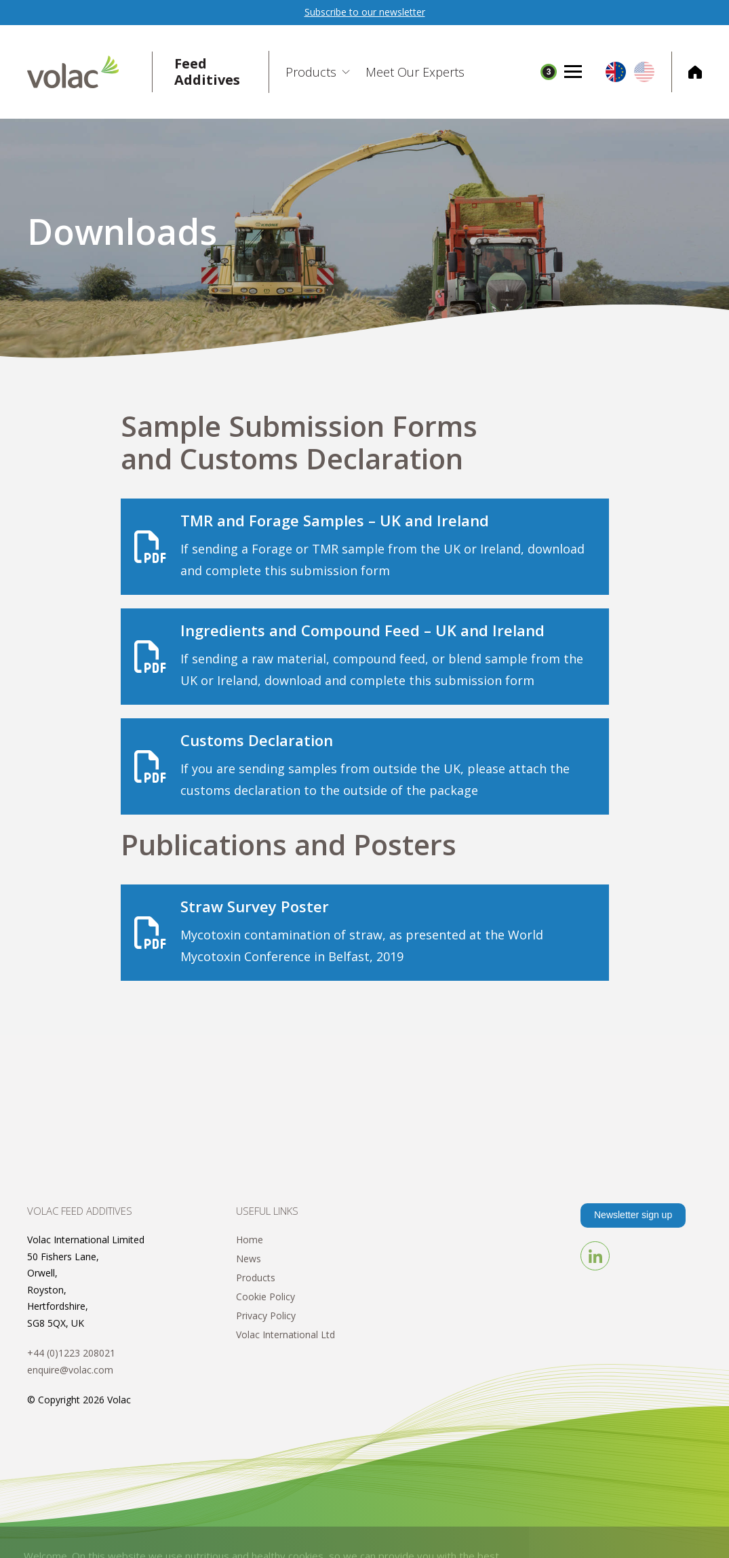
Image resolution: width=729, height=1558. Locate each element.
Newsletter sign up (633, 1214)
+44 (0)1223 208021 (71, 1352)
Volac (90, 72)
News (248, 1258)
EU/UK (616, 72)
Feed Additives (207, 72)
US (644, 72)
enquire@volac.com (70, 1369)
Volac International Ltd (285, 1334)
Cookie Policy (265, 1296)
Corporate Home (686, 72)
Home (249, 1239)
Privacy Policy (266, 1315)
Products (255, 1277)
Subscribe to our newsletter (364, 11)
